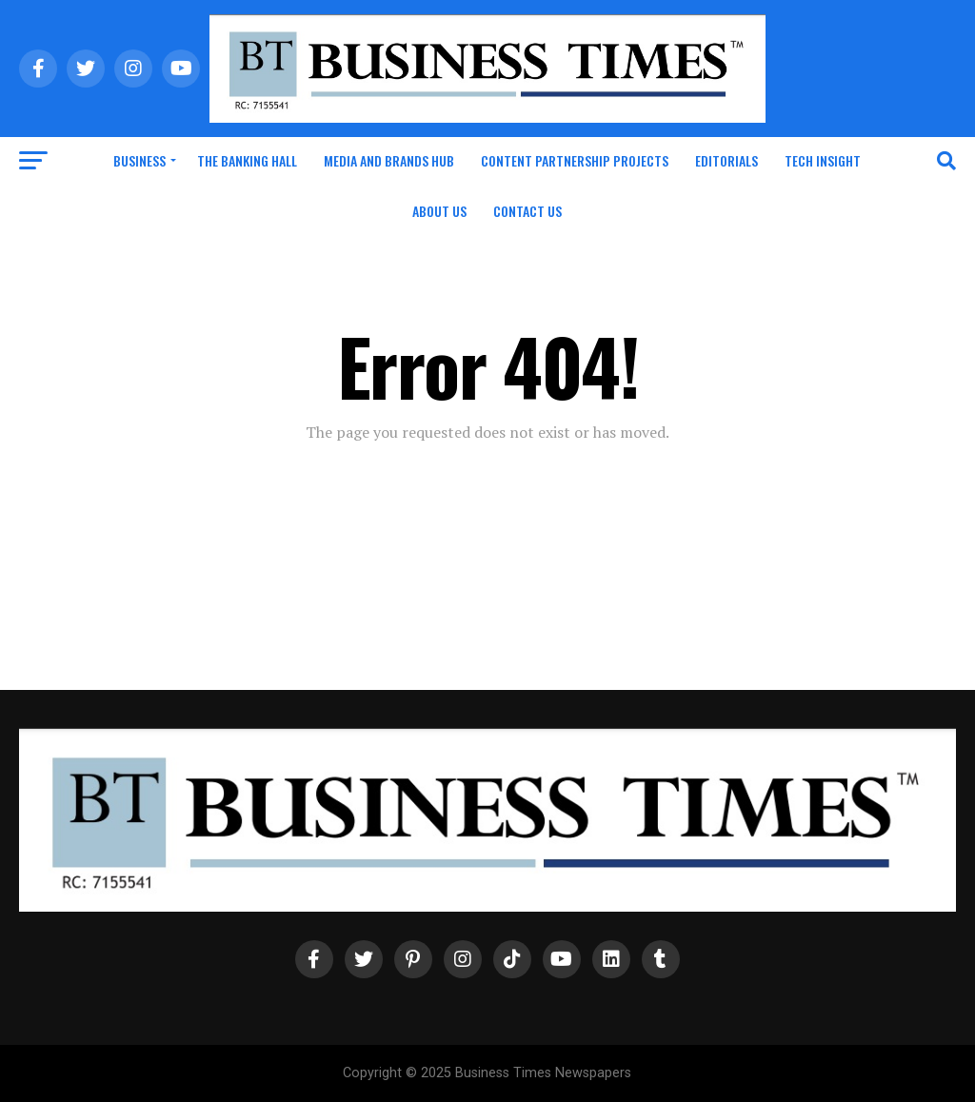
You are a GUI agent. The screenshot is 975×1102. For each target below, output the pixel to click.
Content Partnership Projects (574, 160)
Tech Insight (823, 160)
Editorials (726, 160)
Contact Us (527, 211)
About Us (439, 211)
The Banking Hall (247, 160)
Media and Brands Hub (389, 160)
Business (139, 160)
